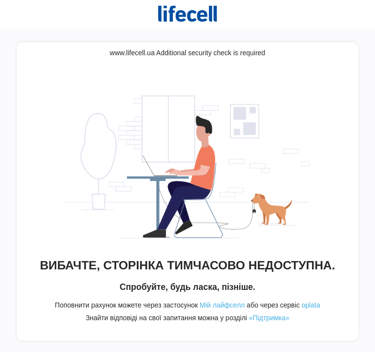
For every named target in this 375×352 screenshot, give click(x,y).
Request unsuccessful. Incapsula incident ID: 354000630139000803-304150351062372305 (187, 176)
